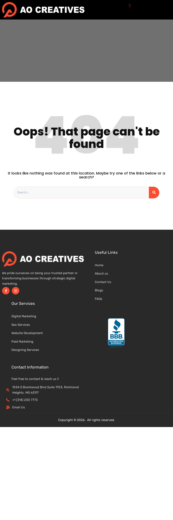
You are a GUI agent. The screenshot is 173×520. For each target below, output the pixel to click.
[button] (130, 5)
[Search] (154, 192)
